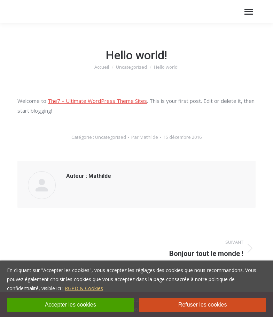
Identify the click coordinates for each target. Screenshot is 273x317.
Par (144, 137)
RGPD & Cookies (84, 288)
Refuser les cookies (202, 305)
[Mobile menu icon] (249, 11)
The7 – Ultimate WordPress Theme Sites (97, 100)
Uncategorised (110, 137)
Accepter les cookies (70, 305)
